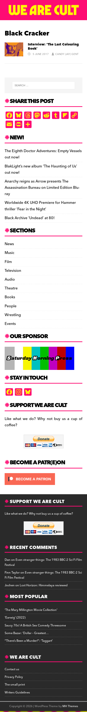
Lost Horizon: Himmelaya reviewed (44, 585)
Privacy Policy (14, 677)
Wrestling (13, 315)
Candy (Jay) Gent (66, 54)
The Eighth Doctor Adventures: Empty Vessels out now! (43, 154)
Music (9, 253)
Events (10, 324)
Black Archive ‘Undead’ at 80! (30, 218)
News (9, 244)
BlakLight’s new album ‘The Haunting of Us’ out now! (41, 169)
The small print (15, 684)
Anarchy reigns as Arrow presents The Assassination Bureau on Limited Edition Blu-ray (42, 187)
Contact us (12, 669)
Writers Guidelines (17, 692)
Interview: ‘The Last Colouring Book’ (53, 46)
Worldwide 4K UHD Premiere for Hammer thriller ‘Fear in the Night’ (40, 205)
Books (10, 297)
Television (13, 270)
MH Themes (70, 706)
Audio (10, 279)
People (10, 306)
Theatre (11, 288)
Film (8, 262)
